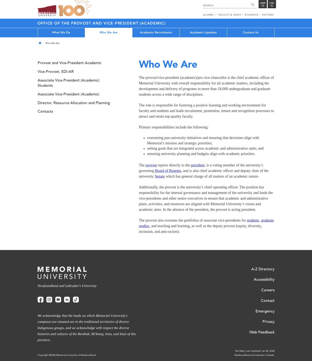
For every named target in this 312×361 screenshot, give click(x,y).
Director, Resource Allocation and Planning (74, 103)
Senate (160, 176)
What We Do (61, 32)
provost (151, 165)
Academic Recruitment (156, 32)
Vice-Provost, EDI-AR (56, 71)
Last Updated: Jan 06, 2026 (260, 351)
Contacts (45, 111)
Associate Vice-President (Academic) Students (68, 83)
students (253, 220)
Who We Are (109, 32)
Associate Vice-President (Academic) (68, 94)
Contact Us (251, 32)
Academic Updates (203, 32)
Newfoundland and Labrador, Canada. (254, 355)
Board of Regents (168, 171)
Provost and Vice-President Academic (69, 63)
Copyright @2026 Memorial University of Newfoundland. (67, 355)
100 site (75, 8)
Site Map (239, 351)
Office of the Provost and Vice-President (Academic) (102, 23)
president (198, 165)
